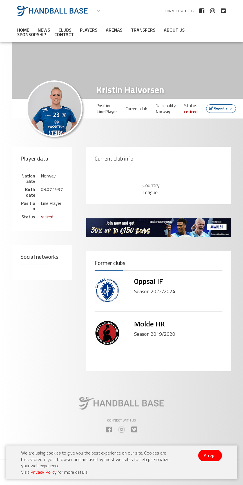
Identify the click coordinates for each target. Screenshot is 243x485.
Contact (64, 34)
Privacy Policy (43, 472)
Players (88, 30)
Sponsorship (31, 34)
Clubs (65, 30)
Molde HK (149, 323)
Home (23, 30)
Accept (210, 455)
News (44, 30)
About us (174, 30)
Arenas (114, 30)
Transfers (143, 30)
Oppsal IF (148, 281)
